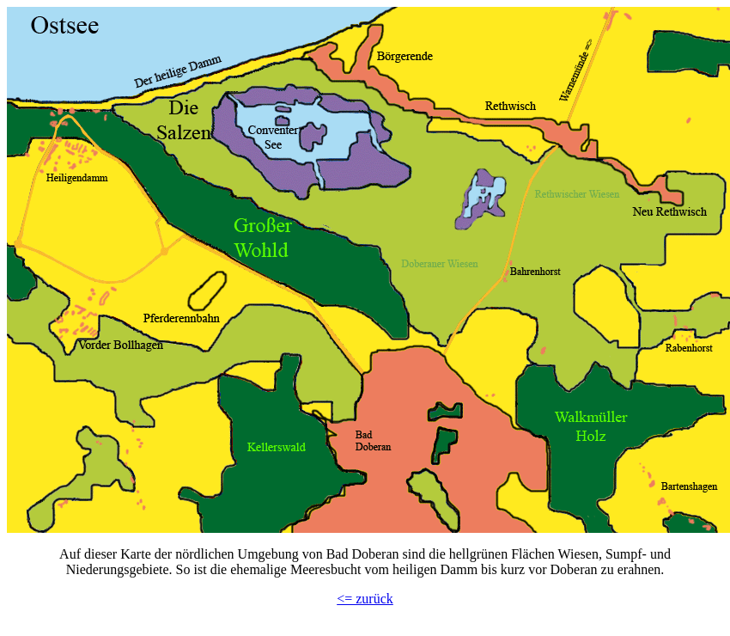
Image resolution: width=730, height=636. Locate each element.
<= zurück (365, 598)
